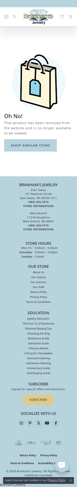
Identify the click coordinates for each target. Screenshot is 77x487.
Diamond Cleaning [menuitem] (38, 358)
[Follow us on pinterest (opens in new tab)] (30, 423)
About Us (38, 272)
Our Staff (38, 287)
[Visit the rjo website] (58, 443)
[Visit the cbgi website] (18, 443)
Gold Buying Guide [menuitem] (38, 373)
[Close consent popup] (70, 480)
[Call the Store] (38, 202)
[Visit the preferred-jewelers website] (45, 443)
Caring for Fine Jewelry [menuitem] (38, 353)
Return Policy (38, 292)
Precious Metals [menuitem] (38, 348)
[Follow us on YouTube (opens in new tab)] (47, 423)
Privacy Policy (38, 297)
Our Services (38, 282)
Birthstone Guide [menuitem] (38, 338)
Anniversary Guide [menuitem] (38, 368)
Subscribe (38, 400)
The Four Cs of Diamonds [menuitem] (38, 323)
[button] (15, 17)
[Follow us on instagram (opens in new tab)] (21, 423)
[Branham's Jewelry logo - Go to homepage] (38, 16)
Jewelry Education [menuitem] (39, 318)
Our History (38, 277)
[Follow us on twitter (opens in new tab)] (38, 423)
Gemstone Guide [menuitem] (38, 343)
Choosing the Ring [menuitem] (38, 333)
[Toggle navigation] (6, 16)
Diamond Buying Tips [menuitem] (38, 328)
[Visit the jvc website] (31, 443)
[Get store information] (38, 206)
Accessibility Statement (52, 463)
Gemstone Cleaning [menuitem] (38, 363)
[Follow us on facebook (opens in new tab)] (56, 423)
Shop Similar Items (30, 145)
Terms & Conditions (38, 302)
